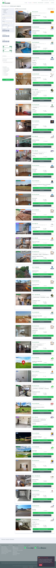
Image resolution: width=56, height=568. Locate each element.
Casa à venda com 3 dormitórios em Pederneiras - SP (40, 106)
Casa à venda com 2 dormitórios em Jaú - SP (39, 28)
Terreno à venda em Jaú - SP (36, 182)
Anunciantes (4, 60)
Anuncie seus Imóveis (51, 0)
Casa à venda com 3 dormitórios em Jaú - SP (39, 43)
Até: (8, 25)
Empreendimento (6, 70)
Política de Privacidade (16, 553)
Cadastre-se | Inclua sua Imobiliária (18, 550)
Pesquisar (8, 79)
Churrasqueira (5, 73)
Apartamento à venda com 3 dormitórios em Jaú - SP (40, 75)
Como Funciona (15, 551)
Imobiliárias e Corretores (4, 552)
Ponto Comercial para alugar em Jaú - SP (38, 137)
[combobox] (7, 16)
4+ (8, 30)
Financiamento (5, 71)
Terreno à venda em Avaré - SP (37, 448)
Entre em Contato (3, 553)
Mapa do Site (15, 554)
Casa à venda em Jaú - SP (36, 122)
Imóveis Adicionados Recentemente (6, 550)
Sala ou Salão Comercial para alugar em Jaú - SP (39, 90)
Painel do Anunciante (45, 0)
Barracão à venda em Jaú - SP (36, 477)
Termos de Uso (15, 552)
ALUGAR (4, 11)
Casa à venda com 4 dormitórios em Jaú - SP (39, 327)
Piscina (4, 72)
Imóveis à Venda (3, 546)
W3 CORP (31, 567)
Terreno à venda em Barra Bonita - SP (38, 404)
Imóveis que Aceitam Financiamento (6, 551)
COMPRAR (4, 10)
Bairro (3, 21)
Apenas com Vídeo (6, 69)
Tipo (3, 14)
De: (2, 25)
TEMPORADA (5, 12)
